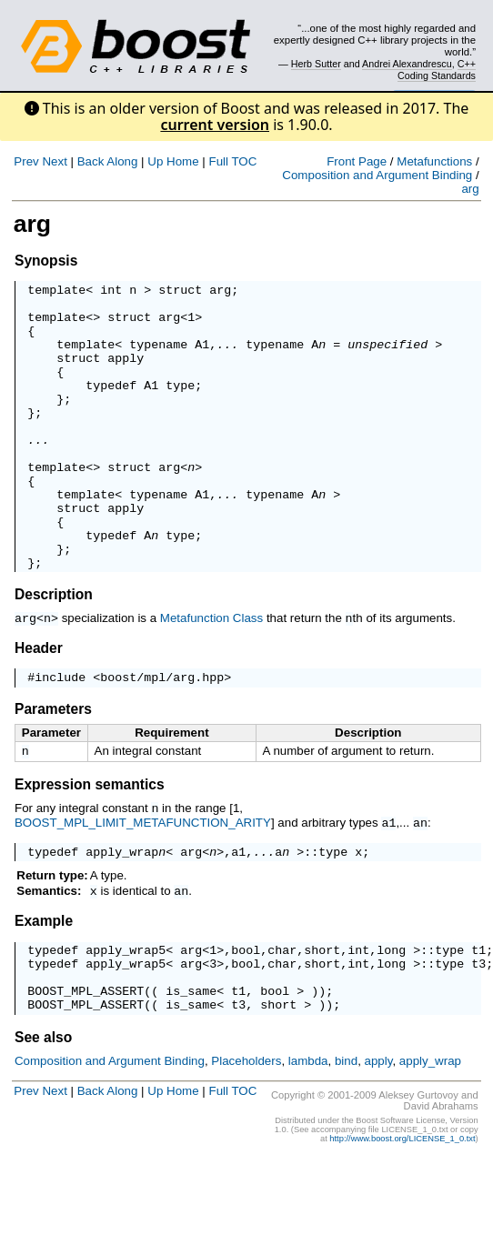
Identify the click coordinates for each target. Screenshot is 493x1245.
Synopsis (46, 260)
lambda (308, 1138)
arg (469, 189)
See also (43, 1114)
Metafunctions (434, 161)
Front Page (357, 161)
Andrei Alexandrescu (407, 63)
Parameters (53, 768)
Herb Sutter (316, 63)
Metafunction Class (211, 675)
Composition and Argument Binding (377, 175)
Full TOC (232, 161)
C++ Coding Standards (436, 69)
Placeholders (246, 1138)
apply (125, 374)
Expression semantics (90, 845)
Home (182, 161)
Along (121, 161)
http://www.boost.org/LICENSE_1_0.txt (402, 1215)
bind (346, 1138)
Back (91, 161)
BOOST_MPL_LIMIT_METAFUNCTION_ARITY (143, 882)
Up (155, 161)
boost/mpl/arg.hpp (162, 736)
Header (39, 704)
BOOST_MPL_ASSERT (85, 1065)
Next (54, 161)
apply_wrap (122, 913)
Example (44, 984)
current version (214, 125)
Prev (26, 161)
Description (54, 651)
